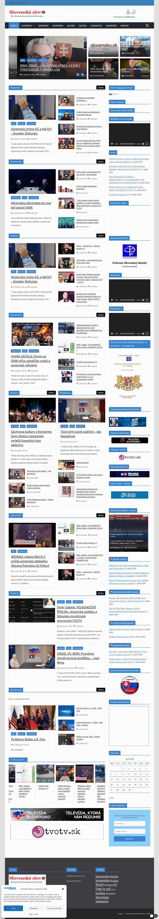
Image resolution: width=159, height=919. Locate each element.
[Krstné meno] (79, 455)
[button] (154, 916)
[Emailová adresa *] (79, 462)
